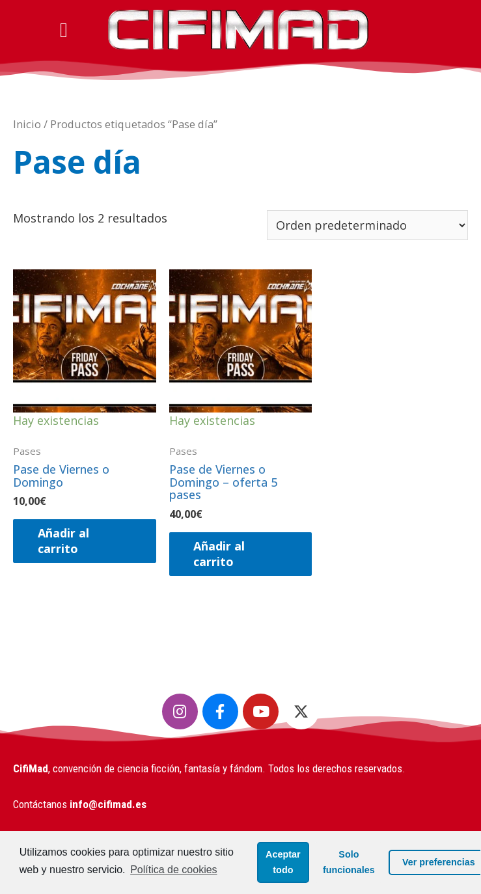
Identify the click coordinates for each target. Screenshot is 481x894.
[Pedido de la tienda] (367, 225)
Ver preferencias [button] (415, 857)
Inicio (27, 123)
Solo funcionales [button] (331, 858)
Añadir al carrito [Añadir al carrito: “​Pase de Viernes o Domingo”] (64, 540)
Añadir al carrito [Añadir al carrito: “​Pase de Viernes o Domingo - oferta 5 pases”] (221, 553)
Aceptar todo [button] (265, 858)
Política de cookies (64, 872)
